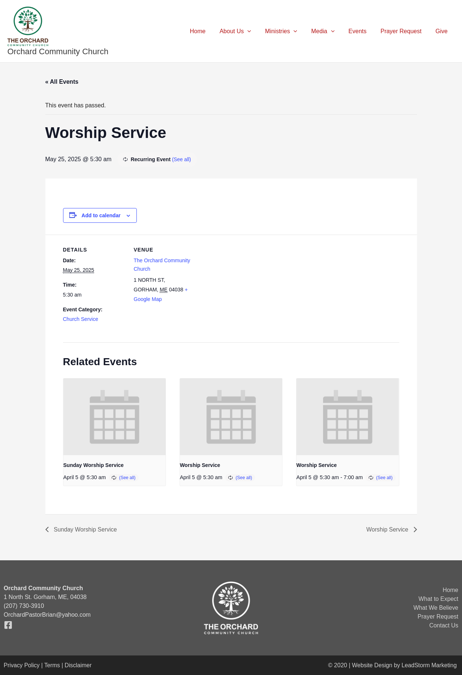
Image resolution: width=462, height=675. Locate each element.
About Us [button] (247, 31)
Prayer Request (404, 31)
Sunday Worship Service (93, 465)
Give (443, 31)
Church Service (80, 319)
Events (363, 31)
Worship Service (200, 465)
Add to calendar (101, 215)
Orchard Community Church (57, 51)
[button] (259, 31)
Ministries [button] (291, 31)
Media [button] (330, 31)
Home (212, 31)
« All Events (62, 82)
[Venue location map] (243, 286)
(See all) (181, 159)
